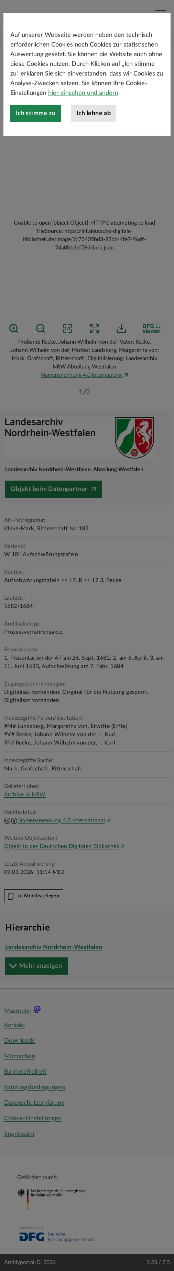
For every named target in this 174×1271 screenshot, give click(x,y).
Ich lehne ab (94, 143)
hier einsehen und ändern (83, 123)
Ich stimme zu (35, 143)
